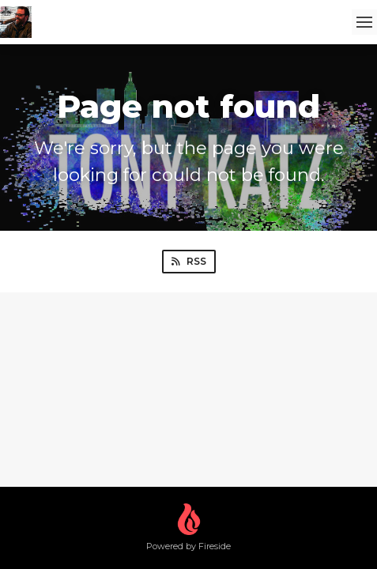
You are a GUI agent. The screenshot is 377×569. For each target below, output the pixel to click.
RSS (189, 261)
